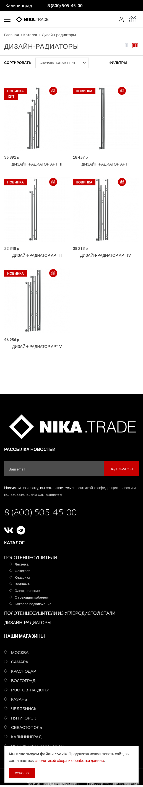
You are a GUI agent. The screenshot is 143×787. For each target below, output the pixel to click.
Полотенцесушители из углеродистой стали (59, 613)
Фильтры (118, 62)
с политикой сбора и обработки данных (69, 760)
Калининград (19, 5)
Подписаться (121, 468)
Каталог (30, 35)
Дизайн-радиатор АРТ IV (105, 255)
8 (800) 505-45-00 (40, 512)
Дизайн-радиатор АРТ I (106, 164)
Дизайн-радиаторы (59, 35)
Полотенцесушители (30, 557)
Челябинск (24, 708)
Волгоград (23, 680)
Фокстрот (22, 571)
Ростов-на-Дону (30, 689)
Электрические (27, 590)
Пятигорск (23, 717)
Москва (19, 652)
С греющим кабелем (31, 597)
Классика (22, 577)
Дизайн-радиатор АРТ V (37, 346)
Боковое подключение (33, 604)
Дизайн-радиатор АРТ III (37, 164)
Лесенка (21, 564)
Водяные (22, 584)
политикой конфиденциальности (103, 487)
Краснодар (23, 671)
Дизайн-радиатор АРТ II (37, 255)
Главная (11, 35)
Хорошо (22, 773)
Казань (19, 699)
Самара (19, 661)
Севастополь (26, 727)
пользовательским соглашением (33, 494)
